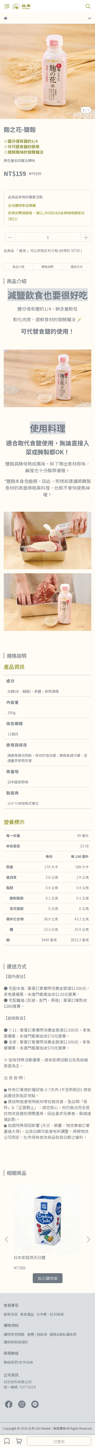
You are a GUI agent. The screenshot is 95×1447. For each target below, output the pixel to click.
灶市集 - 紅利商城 (50, 1314)
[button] (88, 1239)
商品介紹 (18, 266)
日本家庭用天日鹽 (29, 1257)
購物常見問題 (14, 1334)
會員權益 (27, 1314)
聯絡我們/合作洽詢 (18, 1362)
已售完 (59, 1441)
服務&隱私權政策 (63, 1334)
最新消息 (11, 1314)
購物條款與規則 (16, 1341)
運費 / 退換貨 (37, 1334)
